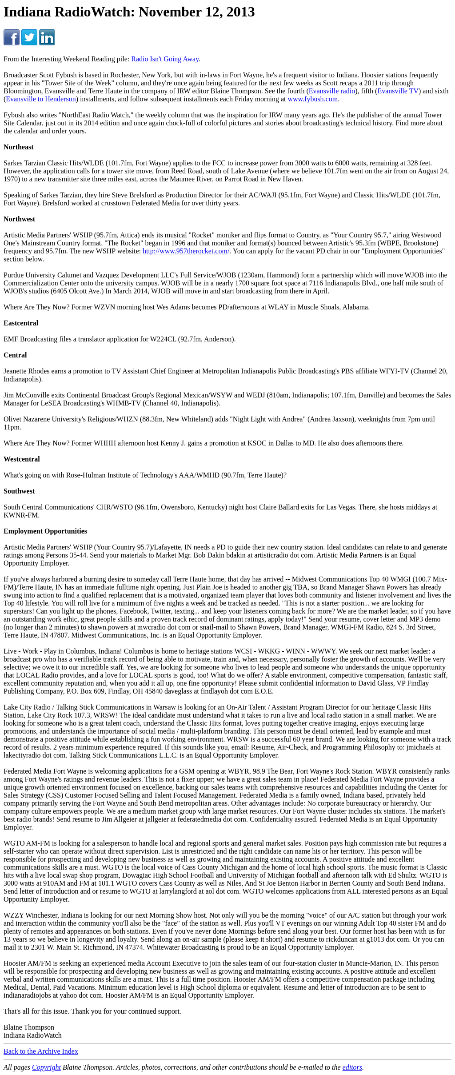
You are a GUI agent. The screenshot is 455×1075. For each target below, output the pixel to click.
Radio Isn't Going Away (165, 59)
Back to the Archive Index (41, 1051)
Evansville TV (398, 91)
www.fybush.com (312, 99)
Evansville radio (332, 91)
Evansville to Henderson (41, 99)
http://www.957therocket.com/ (186, 251)
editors (352, 1067)
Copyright (46, 1067)
